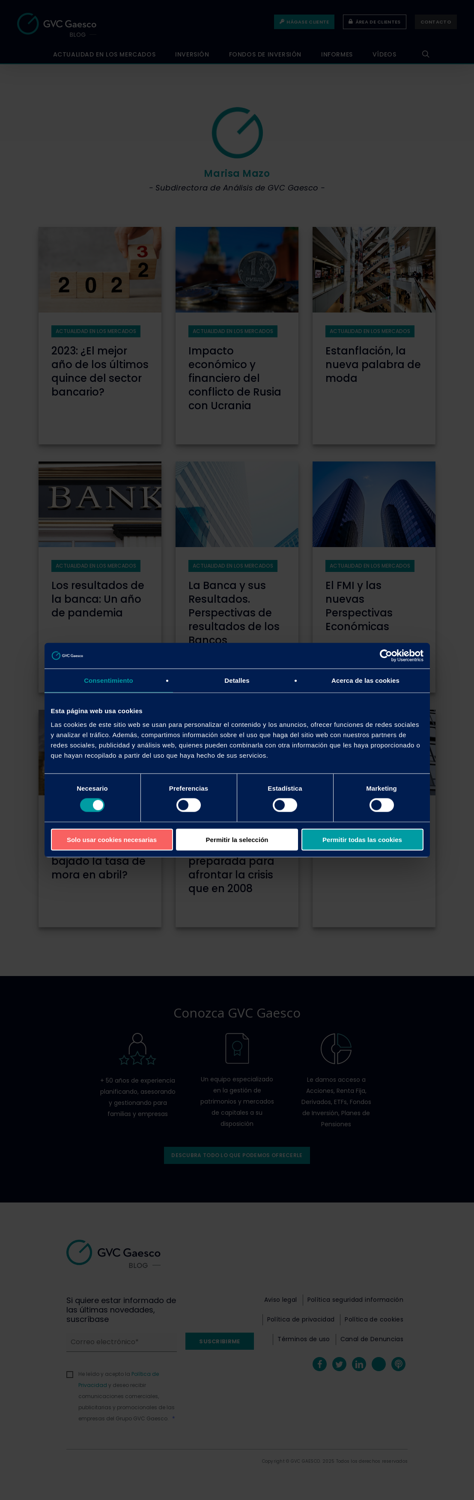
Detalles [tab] (236, 680)
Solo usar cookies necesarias (112, 839)
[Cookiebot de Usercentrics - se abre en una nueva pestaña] (386, 655)
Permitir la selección (237, 839)
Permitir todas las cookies (362, 839)
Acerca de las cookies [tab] (365, 680)
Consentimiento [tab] (108, 680)
